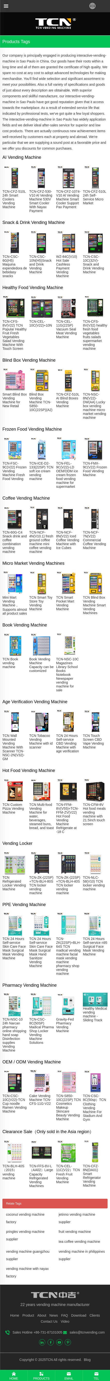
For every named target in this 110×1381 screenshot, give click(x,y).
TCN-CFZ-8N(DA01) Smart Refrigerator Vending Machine (92, 1175)
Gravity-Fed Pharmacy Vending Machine (65, 1025)
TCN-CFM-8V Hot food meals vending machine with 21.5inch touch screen (94, 814)
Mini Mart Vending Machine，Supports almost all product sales (14, 605)
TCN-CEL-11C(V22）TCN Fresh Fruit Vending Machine (68, 1174)
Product (28, 1315)
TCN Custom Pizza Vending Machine (13, 808)
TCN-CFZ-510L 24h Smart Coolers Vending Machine (14, 199)
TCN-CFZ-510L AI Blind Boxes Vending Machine (67, 400)
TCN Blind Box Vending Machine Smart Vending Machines (94, 605)
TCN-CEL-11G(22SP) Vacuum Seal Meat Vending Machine (66, 329)
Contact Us (49, 1321)
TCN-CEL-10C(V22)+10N (40, 323)
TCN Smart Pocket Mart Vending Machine (65, 603)
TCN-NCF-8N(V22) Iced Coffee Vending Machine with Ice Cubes (67, 540)
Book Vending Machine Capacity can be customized (41, 665)
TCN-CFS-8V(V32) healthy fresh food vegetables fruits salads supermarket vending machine (95, 335)
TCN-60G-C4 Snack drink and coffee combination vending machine (14, 542)
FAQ (64, 1315)
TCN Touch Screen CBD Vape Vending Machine (93, 741)
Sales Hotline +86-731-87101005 (37, 1332)
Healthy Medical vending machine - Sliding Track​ (95, 1014)
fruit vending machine (75, 1232)
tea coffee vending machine (79, 1242)
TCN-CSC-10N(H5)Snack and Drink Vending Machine (40, 264)
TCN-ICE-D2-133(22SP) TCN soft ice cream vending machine (41, 471)
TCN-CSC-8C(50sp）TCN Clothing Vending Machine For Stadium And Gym (94, 1108)
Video (65, 1321)
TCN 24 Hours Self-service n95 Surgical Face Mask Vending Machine (95, 946)
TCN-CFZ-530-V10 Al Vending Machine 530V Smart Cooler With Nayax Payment (40, 201)
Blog (87, 1360)
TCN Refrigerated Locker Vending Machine (14, 883)
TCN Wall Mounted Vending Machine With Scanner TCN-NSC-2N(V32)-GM (13, 747)
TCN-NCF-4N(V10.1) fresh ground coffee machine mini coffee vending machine (41, 542)
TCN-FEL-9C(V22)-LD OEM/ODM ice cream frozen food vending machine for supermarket (67, 474)
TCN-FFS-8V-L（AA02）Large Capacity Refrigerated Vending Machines (41, 1176)
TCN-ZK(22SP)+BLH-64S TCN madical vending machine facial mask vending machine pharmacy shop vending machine (68, 956)
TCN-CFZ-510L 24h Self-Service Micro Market (94, 197)
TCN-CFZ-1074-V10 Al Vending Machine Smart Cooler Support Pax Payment (68, 199)
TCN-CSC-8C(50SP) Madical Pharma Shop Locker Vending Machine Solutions (41, 1031)
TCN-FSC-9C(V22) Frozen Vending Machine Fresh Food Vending (14, 471)
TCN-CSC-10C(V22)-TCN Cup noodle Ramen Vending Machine (14, 1103)
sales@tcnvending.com (87, 1332)
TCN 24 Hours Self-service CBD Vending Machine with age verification (67, 743)
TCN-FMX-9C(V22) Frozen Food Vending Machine (95, 469)
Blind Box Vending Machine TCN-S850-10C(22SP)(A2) (41, 402)
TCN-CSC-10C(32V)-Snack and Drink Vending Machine (93, 264)
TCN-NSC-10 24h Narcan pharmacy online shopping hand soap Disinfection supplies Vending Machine (14, 1034)
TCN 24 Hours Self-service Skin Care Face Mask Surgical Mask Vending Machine (14, 948)
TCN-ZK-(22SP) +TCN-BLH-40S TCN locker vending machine (68, 885)
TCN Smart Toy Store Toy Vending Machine (40, 603)
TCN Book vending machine (10, 663)
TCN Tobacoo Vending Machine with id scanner (41, 741)
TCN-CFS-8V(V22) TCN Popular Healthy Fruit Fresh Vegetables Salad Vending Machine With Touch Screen (14, 335)
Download (78, 1315)
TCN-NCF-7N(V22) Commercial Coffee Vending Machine (94, 540)
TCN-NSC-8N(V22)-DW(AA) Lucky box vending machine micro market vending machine (94, 406)
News (53, 1315)
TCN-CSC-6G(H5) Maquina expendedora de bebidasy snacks (14, 266)
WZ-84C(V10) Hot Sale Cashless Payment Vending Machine (66, 266)
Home (14, 1315)
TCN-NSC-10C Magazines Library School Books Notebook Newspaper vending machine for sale (67, 674)
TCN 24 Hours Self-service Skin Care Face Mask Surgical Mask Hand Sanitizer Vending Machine (41, 952)
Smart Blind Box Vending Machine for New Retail (14, 400)
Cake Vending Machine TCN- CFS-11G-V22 (40, 1100)
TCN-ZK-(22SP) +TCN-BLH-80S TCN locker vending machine (41, 885)
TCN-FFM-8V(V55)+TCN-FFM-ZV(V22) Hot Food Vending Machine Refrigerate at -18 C (67, 818)
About (41, 1315)
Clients (94, 1315)
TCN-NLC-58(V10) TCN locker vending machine (94, 883)
